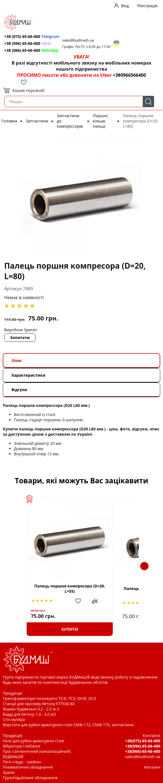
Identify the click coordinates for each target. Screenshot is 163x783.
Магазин (152, 767)
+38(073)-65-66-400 (142, 740)
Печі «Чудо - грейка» (22, 761)
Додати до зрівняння (67, 601)
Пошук (148, 101)
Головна (9, 121)
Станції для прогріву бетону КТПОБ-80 (39, 703)
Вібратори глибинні (21, 746)
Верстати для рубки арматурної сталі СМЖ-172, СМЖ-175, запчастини (68, 724)
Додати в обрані (54, 601)
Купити (47, 629)
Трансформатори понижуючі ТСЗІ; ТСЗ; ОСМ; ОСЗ (49, 698)
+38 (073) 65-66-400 (31, 36)
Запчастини (37, 121)
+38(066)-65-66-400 (142, 751)
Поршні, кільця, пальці (100, 121)
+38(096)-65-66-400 (142, 746)
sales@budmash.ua (78, 40)
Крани (9, 772)
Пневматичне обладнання (28, 767)
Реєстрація (147, 5)
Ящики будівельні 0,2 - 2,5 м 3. (31, 709)
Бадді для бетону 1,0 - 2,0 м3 (29, 714)
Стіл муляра (14, 719)
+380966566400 (129, 75)
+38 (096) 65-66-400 (27, 43)
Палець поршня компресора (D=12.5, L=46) (116, 591)
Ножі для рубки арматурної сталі (33, 740)
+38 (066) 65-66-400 (31, 50)
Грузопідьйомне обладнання (30, 777)
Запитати (20, 337)
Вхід (125, 5)
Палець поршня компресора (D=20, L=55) (46, 588)
